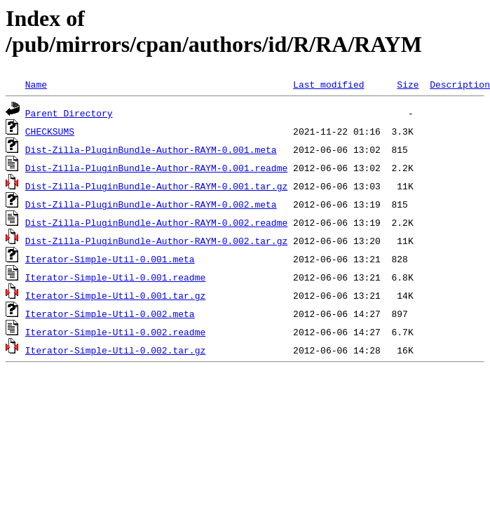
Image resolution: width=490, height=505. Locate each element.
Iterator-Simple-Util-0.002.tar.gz (115, 350)
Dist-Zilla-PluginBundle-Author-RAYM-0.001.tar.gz (156, 186)
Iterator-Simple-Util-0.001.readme (115, 277)
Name (36, 84)
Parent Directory (69, 113)
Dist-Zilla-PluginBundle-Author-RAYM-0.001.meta (151, 149)
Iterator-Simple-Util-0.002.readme (115, 331)
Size (407, 84)
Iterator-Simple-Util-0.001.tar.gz (115, 295)
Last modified (328, 84)
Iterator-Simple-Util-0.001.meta (110, 258)
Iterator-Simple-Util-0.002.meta (110, 313)
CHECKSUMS (49, 131)
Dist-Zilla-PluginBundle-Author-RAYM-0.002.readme (156, 222)
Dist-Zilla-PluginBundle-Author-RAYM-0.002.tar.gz (156, 240)
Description (460, 84)
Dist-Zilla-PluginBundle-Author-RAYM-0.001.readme (156, 167)
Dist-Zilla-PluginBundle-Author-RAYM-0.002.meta (151, 204)
